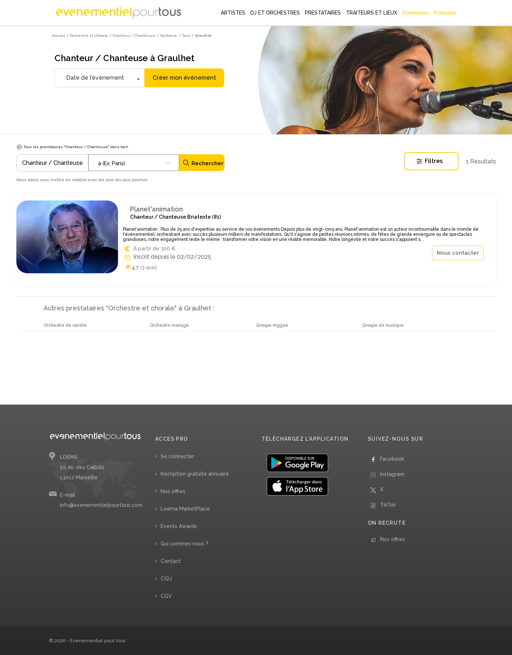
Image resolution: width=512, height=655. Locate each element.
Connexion (415, 13)
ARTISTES (233, 13)
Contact (171, 561)
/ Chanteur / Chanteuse (132, 35)
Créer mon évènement (184, 77)
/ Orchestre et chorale (87, 35)
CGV (166, 596)
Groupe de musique (383, 325)
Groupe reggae (272, 325)
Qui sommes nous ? (184, 544)
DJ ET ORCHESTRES (275, 13)
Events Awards (179, 526)
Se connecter (177, 456)
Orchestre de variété (65, 325)
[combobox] (133, 162)
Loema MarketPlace (185, 509)
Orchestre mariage (169, 325)
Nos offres (173, 491)
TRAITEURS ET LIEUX (371, 13)
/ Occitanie (167, 35)
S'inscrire (445, 13)
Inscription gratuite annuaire (195, 474)
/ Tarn (184, 35)
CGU (166, 578)
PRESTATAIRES (323, 13)
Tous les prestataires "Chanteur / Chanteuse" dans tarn (72, 147)
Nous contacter (458, 253)
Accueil (58, 35)
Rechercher (202, 163)
